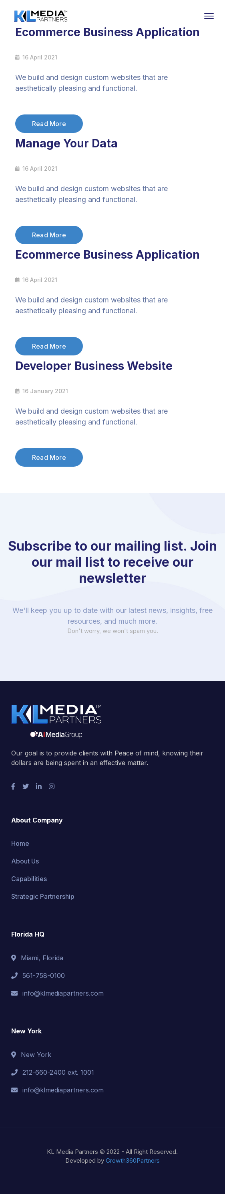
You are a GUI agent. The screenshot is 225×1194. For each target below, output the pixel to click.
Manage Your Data (66, 143)
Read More (49, 124)
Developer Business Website (94, 366)
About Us (25, 861)
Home (20, 843)
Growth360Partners (133, 1160)
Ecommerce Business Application (107, 32)
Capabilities (29, 879)
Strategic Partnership (42, 896)
